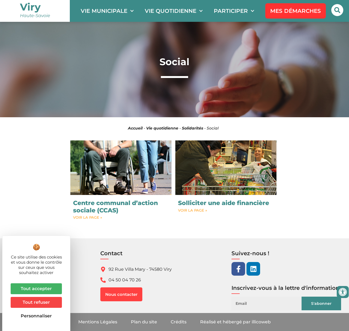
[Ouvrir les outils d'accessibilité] (343, 292)
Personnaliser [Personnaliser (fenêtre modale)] (36, 315)
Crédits (178, 321)
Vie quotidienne (174, 11)
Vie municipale (107, 11)
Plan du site (144, 321)
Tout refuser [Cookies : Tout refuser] (36, 302)
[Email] (270, 303)
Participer (234, 11)
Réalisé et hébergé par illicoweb (235, 321)
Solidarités (192, 128)
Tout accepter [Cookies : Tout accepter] (36, 288)
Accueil (135, 128)
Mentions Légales (97, 321)
